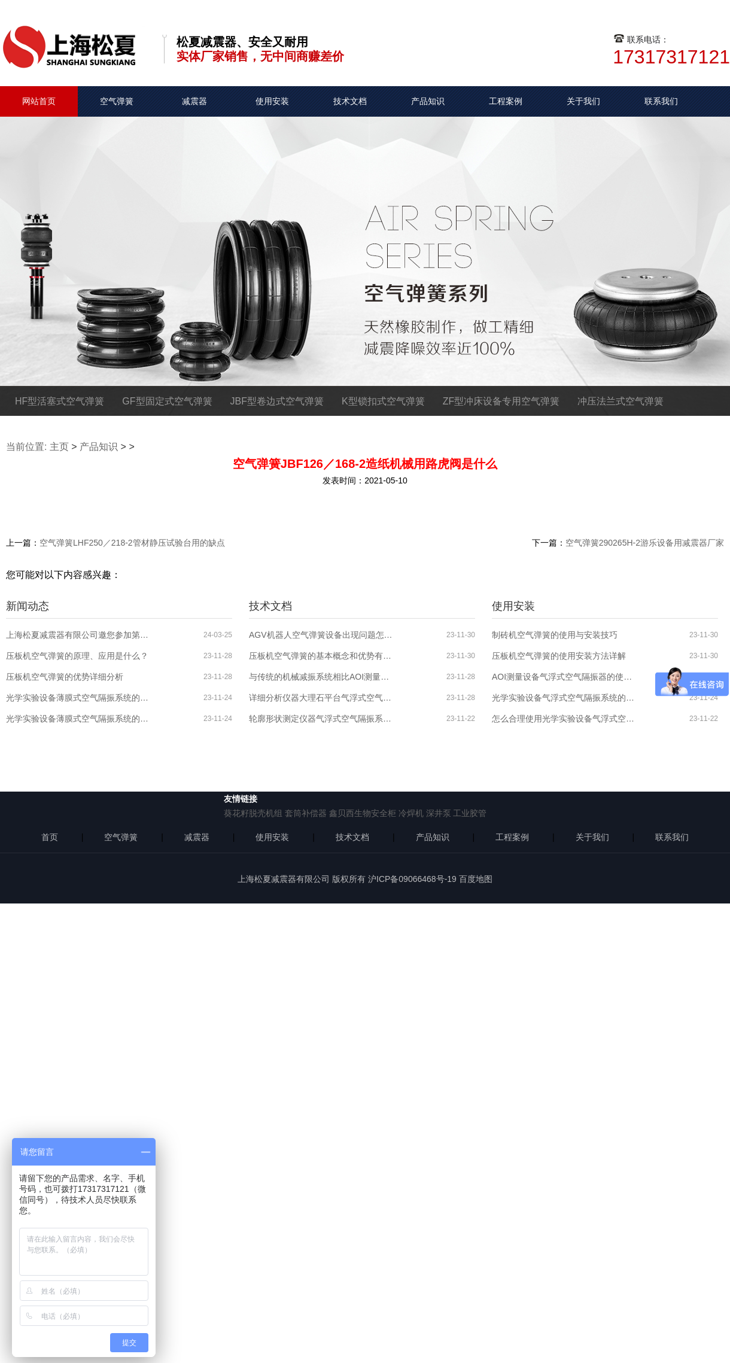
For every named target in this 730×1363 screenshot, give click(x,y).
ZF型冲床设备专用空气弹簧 (501, 401)
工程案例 (505, 101)
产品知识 (428, 101)
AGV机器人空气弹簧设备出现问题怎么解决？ (321, 635)
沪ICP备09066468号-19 (412, 879)
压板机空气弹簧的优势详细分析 (64, 677)
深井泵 (438, 813)
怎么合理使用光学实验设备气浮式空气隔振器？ (563, 718)
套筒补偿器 (306, 813)
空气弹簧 (116, 101)
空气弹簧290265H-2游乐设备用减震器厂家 (644, 542)
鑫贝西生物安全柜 (362, 813)
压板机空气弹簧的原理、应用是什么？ (77, 656)
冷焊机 (411, 813)
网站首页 (39, 101)
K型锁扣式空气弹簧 (383, 401)
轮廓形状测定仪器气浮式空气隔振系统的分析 (321, 718)
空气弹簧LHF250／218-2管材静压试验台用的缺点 (132, 542)
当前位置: (26, 447)
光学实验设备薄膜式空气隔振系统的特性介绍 (78, 697)
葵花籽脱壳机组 (253, 813)
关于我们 (583, 101)
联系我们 (661, 101)
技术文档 (350, 101)
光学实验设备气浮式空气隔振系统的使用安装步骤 (563, 697)
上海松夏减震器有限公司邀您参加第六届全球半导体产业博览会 (78, 635)
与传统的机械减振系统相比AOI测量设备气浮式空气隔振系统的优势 (321, 677)
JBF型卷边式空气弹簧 (277, 401)
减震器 (194, 101)
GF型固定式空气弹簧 (167, 401)
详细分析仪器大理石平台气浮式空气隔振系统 (321, 697)
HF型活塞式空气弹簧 (59, 401)
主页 (59, 447)
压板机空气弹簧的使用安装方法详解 (559, 656)
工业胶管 (469, 813)
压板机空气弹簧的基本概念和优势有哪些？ (321, 656)
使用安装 (272, 101)
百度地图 (475, 879)
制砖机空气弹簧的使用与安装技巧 (555, 635)
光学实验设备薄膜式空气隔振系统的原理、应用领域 (78, 718)
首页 (49, 837)
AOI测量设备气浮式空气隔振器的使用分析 (563, 677)
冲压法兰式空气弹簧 (620, 401)
